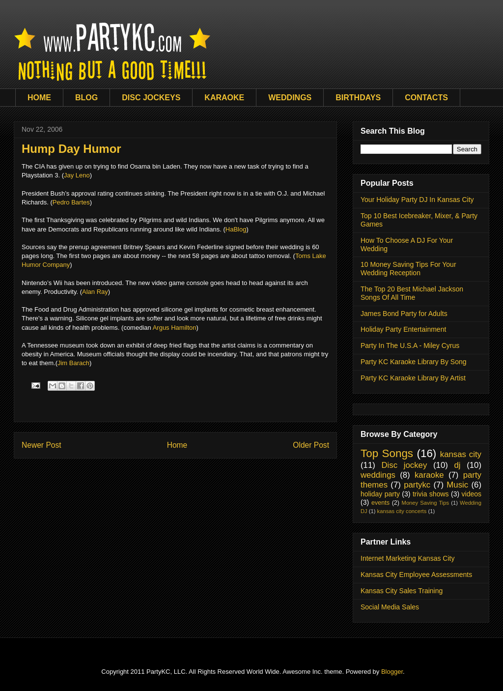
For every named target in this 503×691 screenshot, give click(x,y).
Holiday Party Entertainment (403, 329)
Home (177, 445)
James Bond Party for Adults (404, 313)
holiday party (380, 494)
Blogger (392, 671)
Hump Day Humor (71, 148)
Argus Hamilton (174, 327)
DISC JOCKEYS (151, 97)
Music (457, 484)
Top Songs (387, 453)
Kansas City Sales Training (402, 591)
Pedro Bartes (71, 202)
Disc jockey (404, 465)
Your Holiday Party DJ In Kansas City (417, 199)
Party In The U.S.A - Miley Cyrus (410, 345)
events (380, 502)
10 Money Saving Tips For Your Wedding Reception (408, 268)
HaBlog (236, 229)
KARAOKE (224, 97)
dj (457, 465)
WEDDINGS (289, 97)
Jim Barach (73, 363)
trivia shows (431, 494)
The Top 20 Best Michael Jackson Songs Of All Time (412, 293)
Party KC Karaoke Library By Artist (413, 378)
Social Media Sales (390, 607)
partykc (417, 484)
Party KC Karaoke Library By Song (414, 362)
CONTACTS (426, 97)
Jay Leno (77, 175)
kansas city (460, 454)
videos (471, 494)
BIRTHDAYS (358, 97)
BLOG (86, 97)
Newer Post (41, 445)
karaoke (429, 475)
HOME (39, 97)
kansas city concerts (402, 511)
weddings (378, 475)
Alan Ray (95, 291)
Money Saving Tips (425, 503)
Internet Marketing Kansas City (407, 558)
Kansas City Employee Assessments (416, 574)
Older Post (311, 445)
